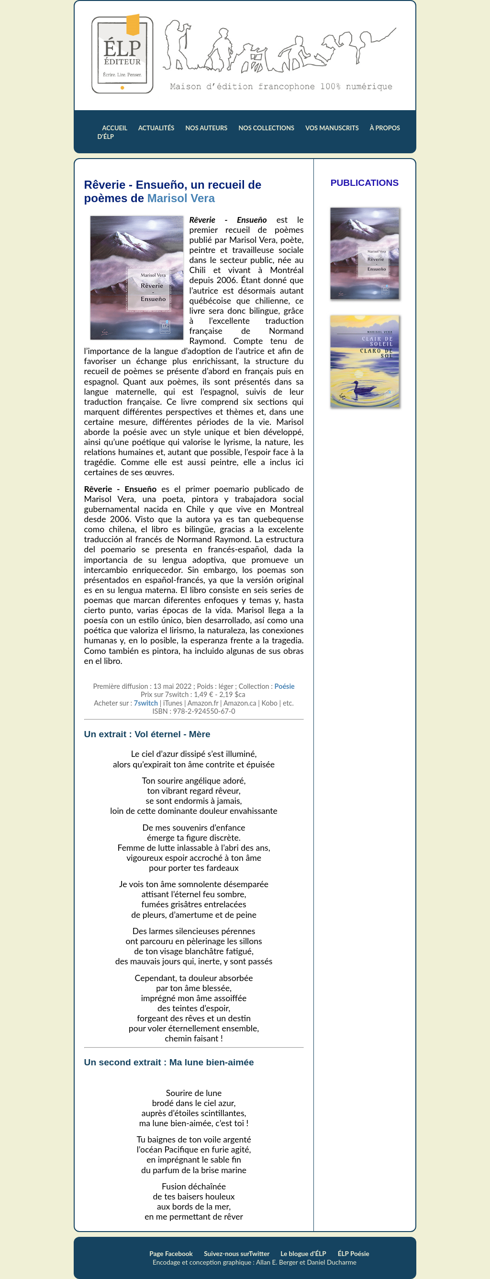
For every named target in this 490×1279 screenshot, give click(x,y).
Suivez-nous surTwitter (237, 1253)
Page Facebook (171, 1253)
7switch (146, 703)
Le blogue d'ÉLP (303, 1253)
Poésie (285, 686)
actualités (157, 128)
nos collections (267, 128)
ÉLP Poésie (353, 1253)
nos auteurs (207, 128)
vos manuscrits (332, 128)
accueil (115, 128)
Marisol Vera (181, 198)
